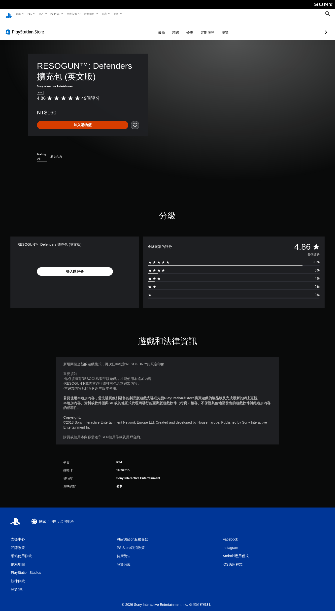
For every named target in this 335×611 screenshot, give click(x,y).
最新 (135, 28)
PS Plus (55, 13)
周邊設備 (72, 13)
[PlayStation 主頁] (8, 14)
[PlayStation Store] (26, 27)
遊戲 (18, 13)
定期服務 (181, 28)
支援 (116, 13)
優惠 (163, 28)
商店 (104, 13)
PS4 (41, 13)
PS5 (30, 13)
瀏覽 (198, 28)
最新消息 (89, 13)
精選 (149, 28)
